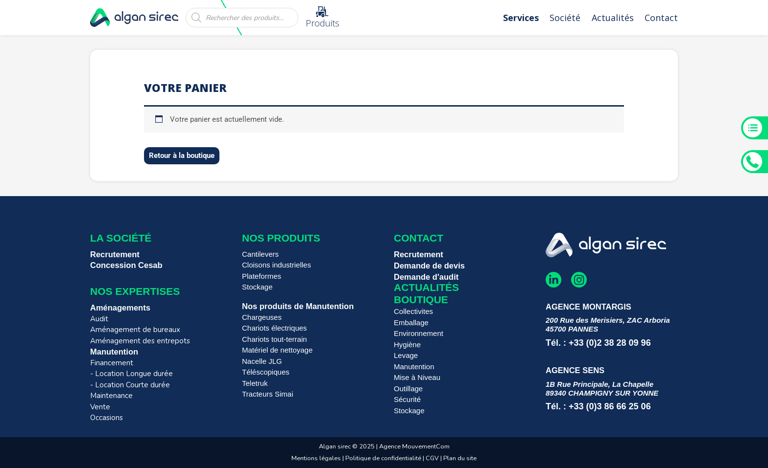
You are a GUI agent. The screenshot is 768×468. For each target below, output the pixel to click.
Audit (99, 319)
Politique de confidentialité (383, 458)
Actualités (613, 17)
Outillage (408, 388)
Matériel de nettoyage (277, 350)
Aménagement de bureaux (135, 329)
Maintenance (111, 396)
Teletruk (255, 383)
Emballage (411, 322)
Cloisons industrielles (276, 265)
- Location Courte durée (130, 385)
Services (521, 17)
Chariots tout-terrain (274, 339)
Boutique (421, 299)
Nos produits (281, 238)
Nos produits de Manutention (298, 306)
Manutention (114, 351)
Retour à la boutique (182, 155)
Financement (111, 363)
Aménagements (120, 307)
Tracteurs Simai (267, 394)
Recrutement (115, 254)
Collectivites (413, 311)
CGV (433, 458)
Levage (406, 355)
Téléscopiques (265, 372)
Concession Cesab (126, 265)
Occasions (106, 418)
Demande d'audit (426, 276)
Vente (100, 407)
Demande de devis (429, 265)
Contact (661, 17)
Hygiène (407, 344)
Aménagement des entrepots (140, 341)
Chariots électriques (274, 328)
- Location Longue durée (131, 374)
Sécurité (407, 399)
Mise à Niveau (417, 377)
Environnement (418, 333)
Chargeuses (262, 317)
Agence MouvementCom (414, 446)
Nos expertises (135, 291)
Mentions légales (316, 458)
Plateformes (261, 276)
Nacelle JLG (262, 361)
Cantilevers (260, 254)
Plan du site (460, 458)
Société (565, 17)
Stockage (257, 287)
